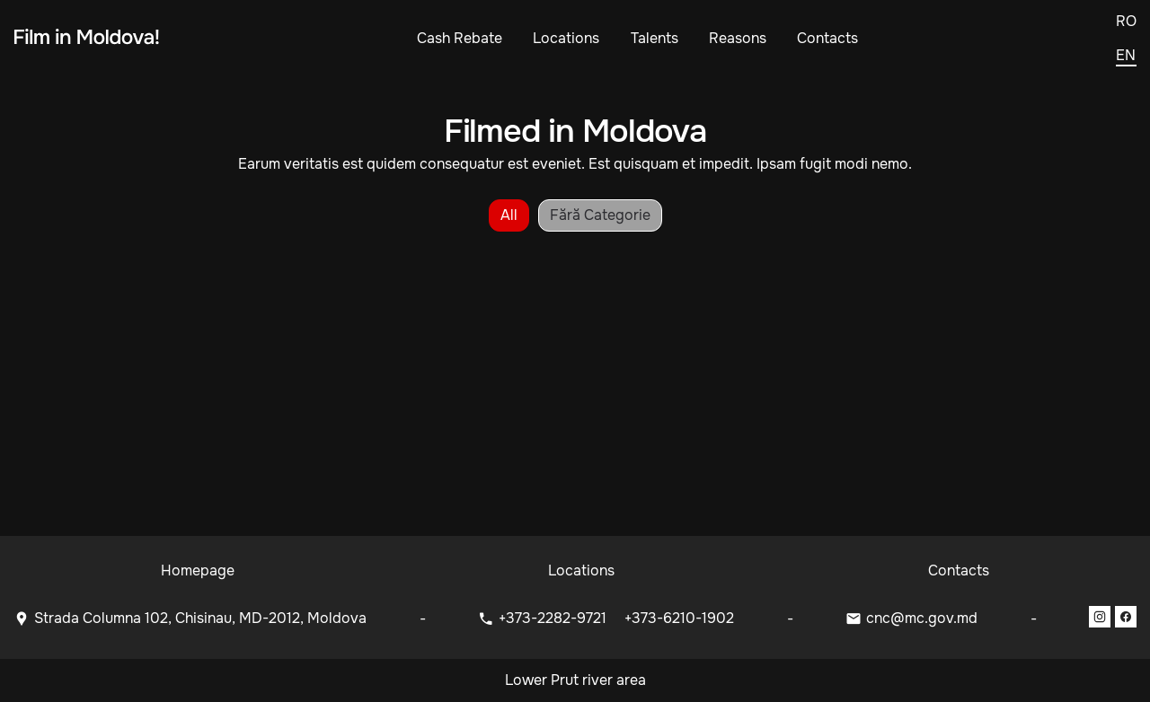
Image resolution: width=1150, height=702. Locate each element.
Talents (654, 38)
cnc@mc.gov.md (922, 618)
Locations (566, 38)
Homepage (197, 570)
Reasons (737, 38)
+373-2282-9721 (554, 618)
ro (1126, 21)
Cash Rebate (459, 38)
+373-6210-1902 (679, 618)
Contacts (827, 38)
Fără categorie (600, 215)
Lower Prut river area (575, 680)
